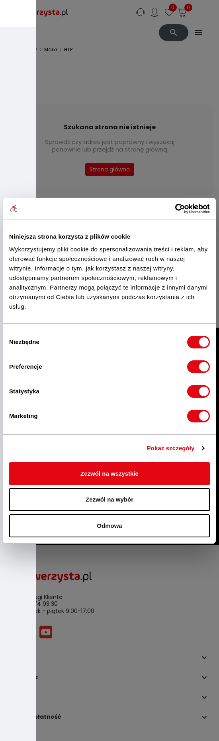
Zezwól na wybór (109, 499)
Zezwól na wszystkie (109, 473)
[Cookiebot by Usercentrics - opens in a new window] (175, 209)
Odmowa (109, 525)
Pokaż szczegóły (171, 448)
